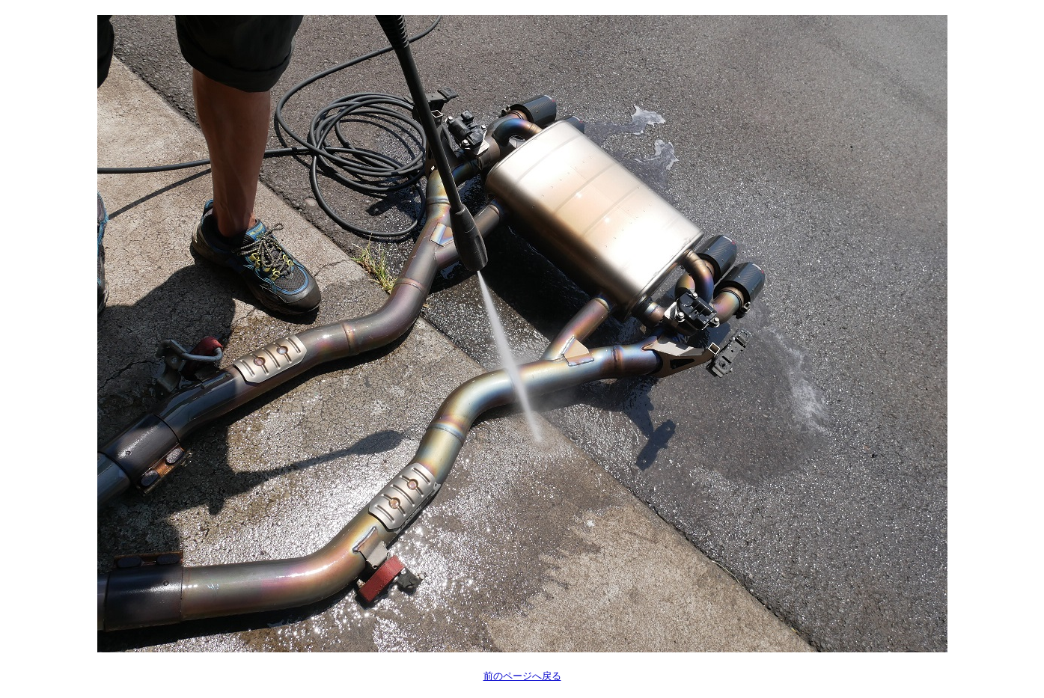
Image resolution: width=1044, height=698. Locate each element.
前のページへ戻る (522, 676)
